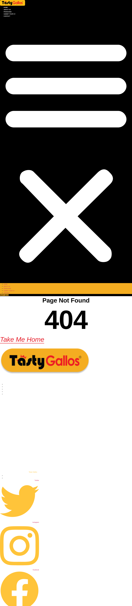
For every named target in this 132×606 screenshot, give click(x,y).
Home (6, 7)
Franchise (8, 12)
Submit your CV (9, 14)
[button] (66, 150)
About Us (7, 9)
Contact (7, 16)
